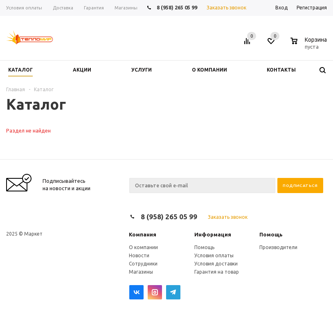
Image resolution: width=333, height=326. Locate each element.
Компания (142, 234)
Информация (212, 234)
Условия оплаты (214, 255)
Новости (139, 255)
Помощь (271, 234)
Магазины (141, 271)
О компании (143, 247)
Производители (278, 247)
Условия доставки (216, 263)
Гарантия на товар (216, 271)
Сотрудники (143, 263)
